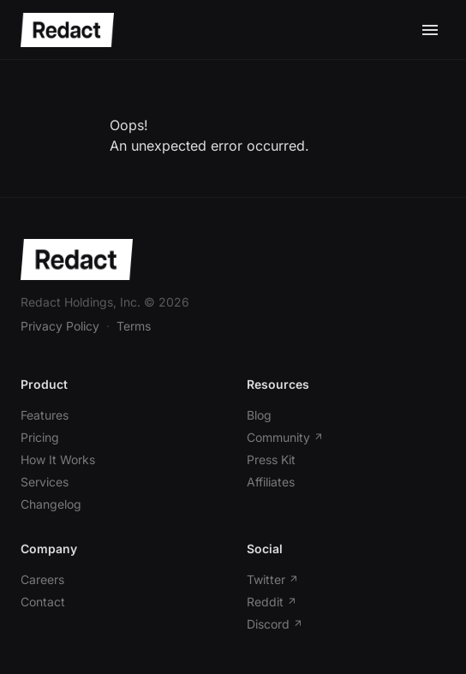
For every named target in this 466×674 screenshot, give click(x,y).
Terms (133, 326)
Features (45, 415)
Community (285, 437)
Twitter (273, 579)
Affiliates (271, 481)
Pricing (40, 437)
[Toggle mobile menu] (430, 30)
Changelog (51, 504)
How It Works (58, 459)
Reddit (272, 601)
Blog (259, 415)
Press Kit (271, 459)
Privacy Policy (60, 326)
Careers (42, 579)
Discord (275, 624)
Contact (43, 601)
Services (45, 481)
